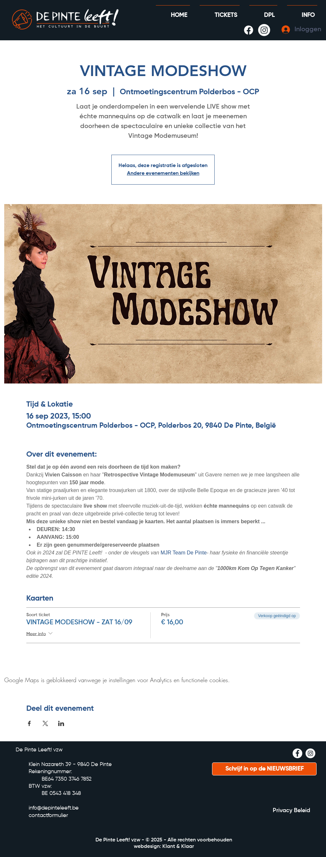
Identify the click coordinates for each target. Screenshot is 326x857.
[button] (263, 12)
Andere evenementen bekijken (163, 173)
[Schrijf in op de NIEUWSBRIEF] (264, 768)
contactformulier (48, 815)
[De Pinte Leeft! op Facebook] (249, 30)
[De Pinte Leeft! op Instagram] (264, 30)
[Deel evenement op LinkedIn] (61, 723)
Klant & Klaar (178, 846)
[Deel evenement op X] (45, 723)
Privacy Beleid (291, 810)
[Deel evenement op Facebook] (29, 723)
